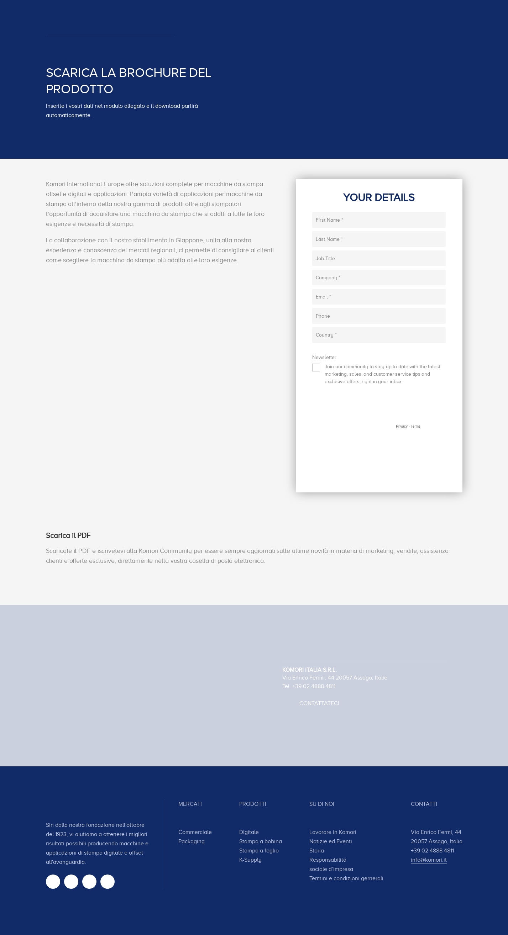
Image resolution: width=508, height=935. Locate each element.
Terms (415, 426)
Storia (316, 850)
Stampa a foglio (259, 850)
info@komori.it (429, 860)
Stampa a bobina (260, 841)
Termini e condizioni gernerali (346, 878)
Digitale (249, 832)
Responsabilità (327, 860)
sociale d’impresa (331, 869)
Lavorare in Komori (332, 832)
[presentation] (366, 410)
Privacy (402, 426)
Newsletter (324, 357)
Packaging (191, 841)
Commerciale (195, 832)
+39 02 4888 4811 (313, 686)
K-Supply (250, 860)
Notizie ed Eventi (330, 841)
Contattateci (319, 703)
